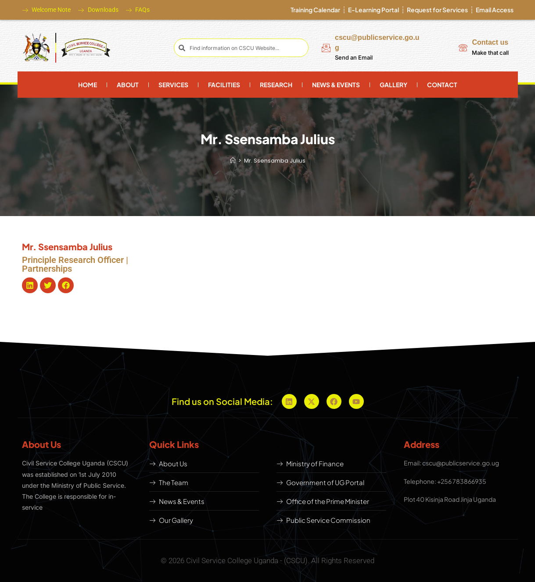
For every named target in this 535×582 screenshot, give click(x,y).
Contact (442, 85)
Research (276, 85)
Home (87, 85)
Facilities (224, 85)
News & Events (336, 85)
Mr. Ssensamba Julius (274, 160)
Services (173, 85)
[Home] (233, 160)
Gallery (393, 85)
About (128, 85)
